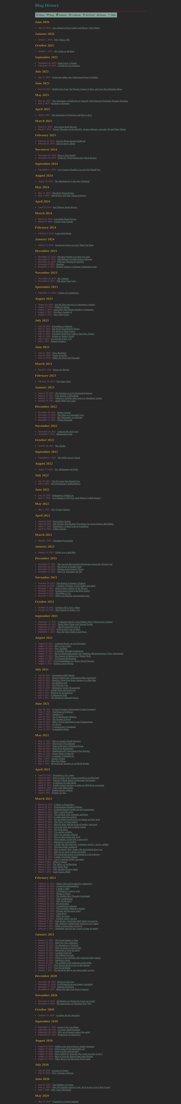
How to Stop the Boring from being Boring (74, 1056)
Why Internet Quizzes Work (65, 869)
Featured (61, 15)
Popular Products (58, 341)
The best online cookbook (65, 847)
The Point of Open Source (63, 331)
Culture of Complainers (68, 293)
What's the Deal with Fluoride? (66, 358)
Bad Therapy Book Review (65, 207)
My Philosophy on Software (69, 417)
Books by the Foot (65, 982)
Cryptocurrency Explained (64, 727)
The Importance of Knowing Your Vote (74, 1003)
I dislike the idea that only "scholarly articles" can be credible (81, 844)
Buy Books (60, 446)
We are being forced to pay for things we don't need (77, 819)
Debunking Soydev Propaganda (66, 688)
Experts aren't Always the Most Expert (72, 591)
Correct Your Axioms (63, 221)
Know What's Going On (63, 753)
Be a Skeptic (63, 278)
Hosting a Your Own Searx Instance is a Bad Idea (74, 680)
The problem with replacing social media (73, 963)
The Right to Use (63, 593)
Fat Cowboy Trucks (61, 521)
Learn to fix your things (68, 1027)
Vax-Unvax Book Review (65, 127)
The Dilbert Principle (64, 955)
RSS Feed (88, 15)
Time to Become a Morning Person (68, 746)
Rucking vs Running (60, 103)
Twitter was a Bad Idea (65, 552)
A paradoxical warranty (66, 906)
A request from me (63, 953)
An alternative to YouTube (67, 945)
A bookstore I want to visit (68, 891)
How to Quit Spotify (67, 155)
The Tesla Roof (61, 829)
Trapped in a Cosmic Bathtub (65, 1101)
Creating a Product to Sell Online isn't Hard (76, 586)
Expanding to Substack (62, 326)
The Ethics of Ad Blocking (65, 864)
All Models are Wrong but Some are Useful (75, 1001)
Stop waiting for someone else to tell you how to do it (78, 1054)
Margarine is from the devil (67, 950)
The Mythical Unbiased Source (65, 698)
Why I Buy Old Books (61, 1090)
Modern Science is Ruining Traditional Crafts (76, 267)
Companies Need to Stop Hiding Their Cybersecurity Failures (85, 622)
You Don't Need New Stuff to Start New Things (73, 334)
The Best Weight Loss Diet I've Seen (73, 257)
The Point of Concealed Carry (70, 415)
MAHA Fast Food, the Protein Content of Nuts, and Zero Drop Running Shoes (87, 89)
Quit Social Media (62, 968)
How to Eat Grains (63, 646)
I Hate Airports (59, 529)
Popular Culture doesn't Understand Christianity (74, 780)
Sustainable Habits (60, 729)
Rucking (60, 264)
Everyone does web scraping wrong (70, 827)
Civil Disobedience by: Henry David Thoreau (74, 661)
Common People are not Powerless (70, 643)
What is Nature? (60, 862)
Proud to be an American (62, 693)
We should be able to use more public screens (74, 970)
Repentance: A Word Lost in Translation (71, 526)
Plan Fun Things (58, 761)
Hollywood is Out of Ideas (68, 629)
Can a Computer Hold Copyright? (69, 859)
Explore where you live (66, 918)
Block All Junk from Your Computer (72, 989)
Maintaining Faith (64, 434)
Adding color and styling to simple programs (74, 1046)
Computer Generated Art (63, 756)
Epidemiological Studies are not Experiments (74, 809)
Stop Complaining (64, 898)
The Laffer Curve (61, 314)
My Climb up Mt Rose (64, 51)
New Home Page (60, 867)
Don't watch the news (63, 812)
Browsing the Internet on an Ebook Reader (70, 763)
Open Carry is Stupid (67, 63)
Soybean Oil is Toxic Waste (67, 607)
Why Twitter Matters (60, 509)
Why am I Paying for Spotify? (70, 262)
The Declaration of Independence (65, 484)
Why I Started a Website (63, 1073)
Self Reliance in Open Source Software (74, 259)
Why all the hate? (64, 901)
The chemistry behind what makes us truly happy (77, 923)
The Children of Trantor (63, 1085)
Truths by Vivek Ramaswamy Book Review (77, 158)
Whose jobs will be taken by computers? (74, 883)
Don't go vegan (63, 916)
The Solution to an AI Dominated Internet (73, 393)
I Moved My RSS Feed (68, 431)
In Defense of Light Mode (64, 783)
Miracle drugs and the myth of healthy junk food (75, 824)
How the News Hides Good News (72, 632)
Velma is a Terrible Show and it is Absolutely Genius (78, 398)
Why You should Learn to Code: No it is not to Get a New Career (81, 1087)
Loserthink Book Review (65, 219)
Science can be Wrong (63, 663)
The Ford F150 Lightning (63, 743)
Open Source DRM (61, 872)
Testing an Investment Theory (70, 569)
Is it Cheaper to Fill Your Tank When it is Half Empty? (76, 498)
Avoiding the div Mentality (68, 1015)
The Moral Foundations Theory (66, 329)
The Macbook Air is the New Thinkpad (72, 181)
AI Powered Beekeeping (65, 658)
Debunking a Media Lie (62, 495)
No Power (56, 724)
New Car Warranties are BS (69, 571)
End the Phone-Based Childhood (70, 141)
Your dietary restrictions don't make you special (76, 921)
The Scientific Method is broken (70, 908)
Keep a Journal (64, 412)
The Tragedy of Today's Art (67, 610)
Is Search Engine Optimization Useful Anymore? (74, 709)
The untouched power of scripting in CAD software (77, 854)
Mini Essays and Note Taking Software (68, 195)
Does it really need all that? (67, 1051)
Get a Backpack (59, 353)
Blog (50, 15)
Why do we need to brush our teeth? (70, 852)
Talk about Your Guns (66, 281)
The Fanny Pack (63, 381)
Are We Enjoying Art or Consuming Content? (75, 304)
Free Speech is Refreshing (67, 396)
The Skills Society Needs (69, 457)
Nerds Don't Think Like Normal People (75, 624)
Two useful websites (63, 832)
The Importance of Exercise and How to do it (72, 115)
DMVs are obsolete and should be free (72, 596)
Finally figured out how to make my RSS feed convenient (78, 785)
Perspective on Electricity (69, 1034)
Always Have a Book (65, 143)
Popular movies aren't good (68, 911)
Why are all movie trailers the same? (74, 1032)
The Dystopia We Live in (69, 627)
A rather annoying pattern (65, 817)
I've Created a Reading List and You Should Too (79, 169)
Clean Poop (61, 913)
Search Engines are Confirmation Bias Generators (74, 678)
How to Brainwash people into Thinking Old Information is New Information (89, 653)
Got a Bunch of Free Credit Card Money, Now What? (76, 28)
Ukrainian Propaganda (63, 540)
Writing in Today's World (63, 336)
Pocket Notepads (64, 420)
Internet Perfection (65, 987)
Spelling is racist (62, 960)
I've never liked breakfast (69, 1029)
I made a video (63, 888)
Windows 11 (57, 714)
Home (40, 15)
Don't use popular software (66, 834)
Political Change (62, 307)
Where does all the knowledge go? (70, 1049)
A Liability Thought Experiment (69, 651)
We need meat (62, 903)
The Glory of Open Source (66, 822)
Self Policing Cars (60, 685)
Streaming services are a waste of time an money (77, 928)
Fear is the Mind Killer (63, 788)
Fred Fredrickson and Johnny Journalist (75, 984)
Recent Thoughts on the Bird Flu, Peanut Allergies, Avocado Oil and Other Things (89, 129)
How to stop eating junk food (67, 837)
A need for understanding (67, 886)
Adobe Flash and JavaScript (63, 690)
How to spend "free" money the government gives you (78, 849)
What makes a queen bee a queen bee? (71, 839)
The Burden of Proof (61, 719)
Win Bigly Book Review (63, 193)
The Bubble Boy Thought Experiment (73, 896)
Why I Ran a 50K (62, 40)
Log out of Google (60, 1070)
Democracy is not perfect (65, 842)
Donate (101, 15)
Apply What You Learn (65, 401)
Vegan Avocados (59, 355)
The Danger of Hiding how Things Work (73, 656)
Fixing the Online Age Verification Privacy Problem (75, 77)
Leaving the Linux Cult (61, 339)
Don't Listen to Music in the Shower (71, 588)
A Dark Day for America (68, 65)
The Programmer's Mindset (64, 717)
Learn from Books (63, 233)
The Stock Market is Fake (66, 940)
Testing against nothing (62, 790)
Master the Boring (61, 370)
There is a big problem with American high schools (78, 958)
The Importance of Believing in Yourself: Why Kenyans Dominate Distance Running (90, 101)
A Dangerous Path (59, 695)
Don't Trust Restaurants (62, 748)
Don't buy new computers (66, 943)
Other (112, 15)
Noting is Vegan (63, 893)
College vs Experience (64, 804)
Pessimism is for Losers (63, 775)
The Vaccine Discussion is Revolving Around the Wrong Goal (84, 564)
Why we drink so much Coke (68, 948)
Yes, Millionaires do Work (66, 469)
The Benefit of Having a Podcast (71, 583)
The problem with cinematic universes (71, 814)
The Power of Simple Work (69, 567)
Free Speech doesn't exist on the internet (72, 965)
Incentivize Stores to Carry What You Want (74, 245)
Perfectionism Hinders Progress (68, 807)
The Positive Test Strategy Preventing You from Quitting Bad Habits (83, 524)
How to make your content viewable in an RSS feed (76, 778)
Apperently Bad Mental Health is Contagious (73, 309)
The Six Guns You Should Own (66, 481)
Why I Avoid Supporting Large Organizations (72, 722)
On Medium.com (59, 683)
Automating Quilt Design (63, 675)
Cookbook (75, 15)
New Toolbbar (61, 648)
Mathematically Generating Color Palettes (71, 751)
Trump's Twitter (58, 758)
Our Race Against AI (63, 312)
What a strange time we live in (68, 926)
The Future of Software (62, 712)
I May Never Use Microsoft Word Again (72, 1059)
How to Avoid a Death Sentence (66, 741)
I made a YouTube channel (66, 857)
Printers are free (59, 793)
